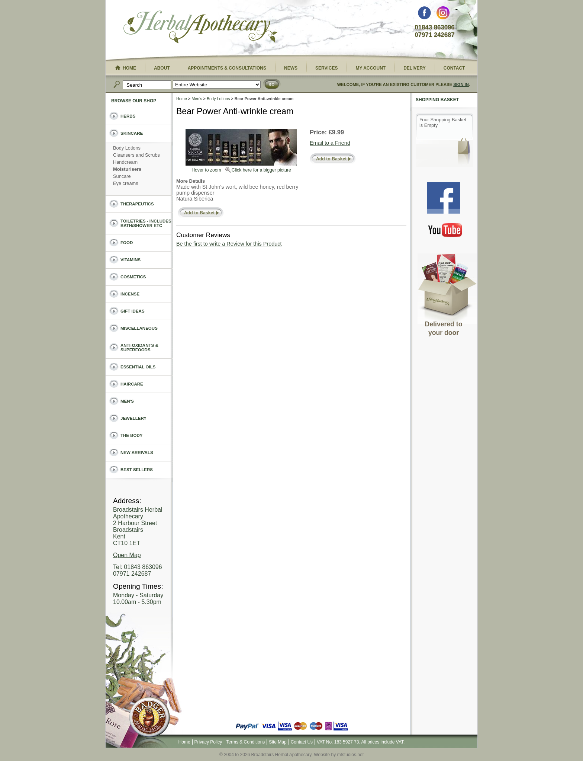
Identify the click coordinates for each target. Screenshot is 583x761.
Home (181, 98)
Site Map (277, 742)
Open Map (127, 555)
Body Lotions (218, 98)
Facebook (424, 14)
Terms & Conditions (245, 742)
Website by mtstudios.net (339, 754)
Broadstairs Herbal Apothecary (200, 28)
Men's (196, 98)
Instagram (443, 14)
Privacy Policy (208, 742)
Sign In (461, 84)
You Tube (445, 230)
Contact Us (302, 742)
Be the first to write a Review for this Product (228, 244)
